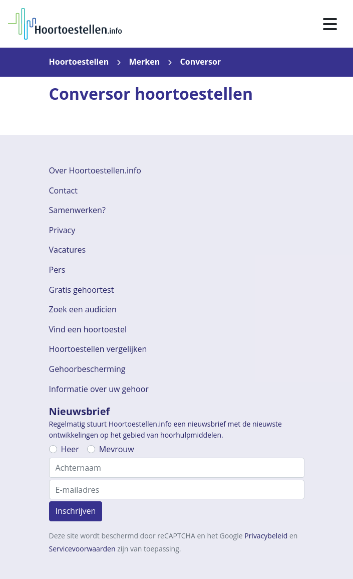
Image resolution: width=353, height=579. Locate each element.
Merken (144, 61)
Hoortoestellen (79, 61)
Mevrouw (116, 449)
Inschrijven (76, 510)
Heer (70, 449)
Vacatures (67, 249)
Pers (57, 269)
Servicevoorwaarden (82, 548)
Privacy (62, 230)
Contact (63, 190)
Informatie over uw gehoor (99, 389)
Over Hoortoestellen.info (95, 170)
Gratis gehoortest (81, 289)
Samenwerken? (77, 210)
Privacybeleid (265, 535)
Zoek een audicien (83, 309)
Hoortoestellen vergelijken (98, 348)
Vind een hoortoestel (88, 329)
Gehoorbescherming (87, 368)
